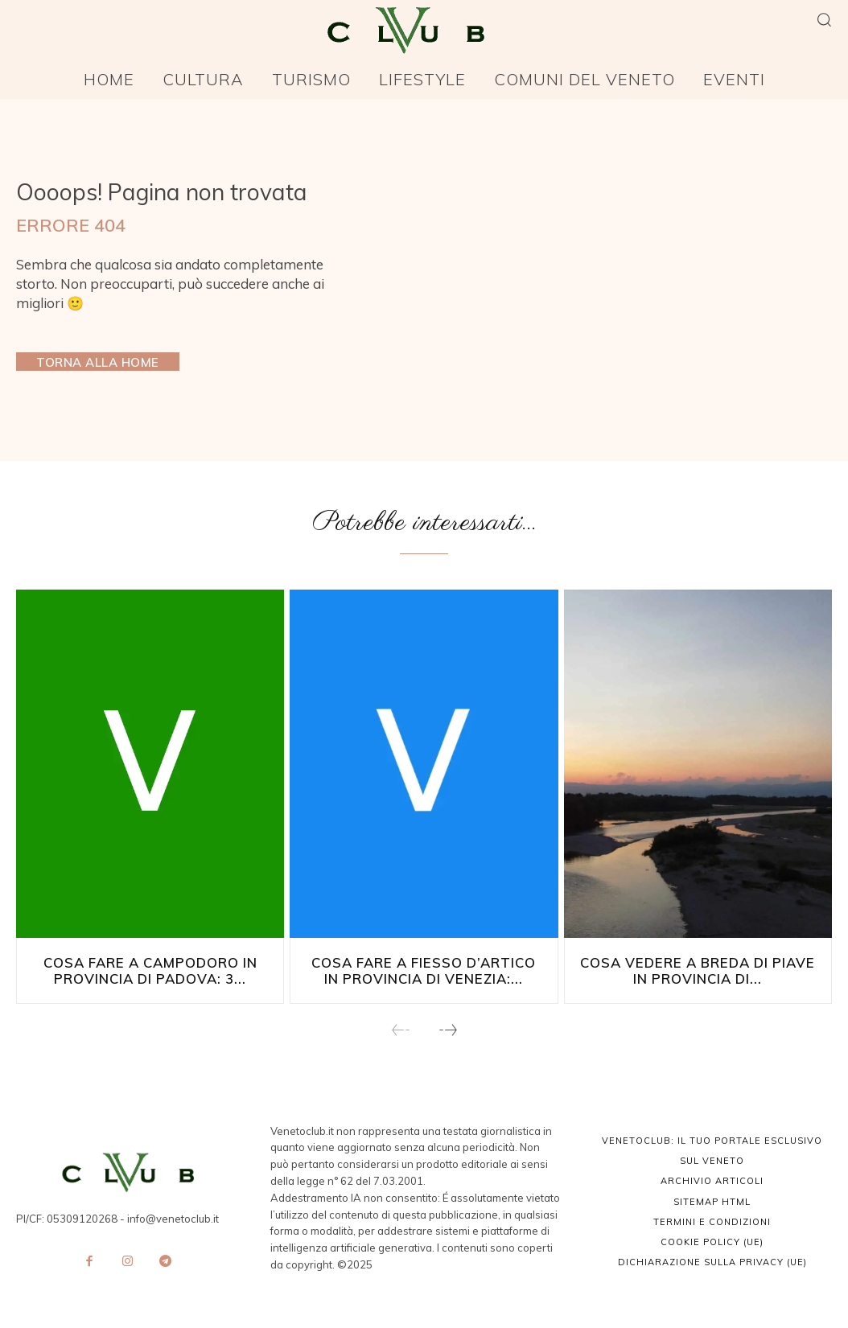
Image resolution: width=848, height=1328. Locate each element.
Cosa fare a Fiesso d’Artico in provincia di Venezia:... (424, 970)
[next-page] (447, 1029)
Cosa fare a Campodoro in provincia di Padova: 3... (150, 970)
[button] (823, 19)
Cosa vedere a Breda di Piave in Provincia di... (697, 970)
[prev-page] (401, 1029)
